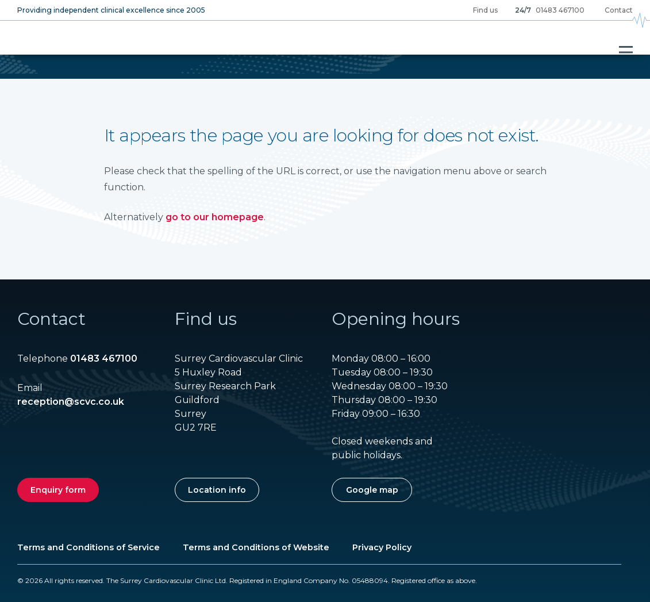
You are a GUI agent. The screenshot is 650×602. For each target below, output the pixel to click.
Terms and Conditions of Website (256, 547)
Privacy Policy (381, 547)
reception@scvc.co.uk (70, 401)
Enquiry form (58, 490)
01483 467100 (560, 10)
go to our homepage (215, 217)
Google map (372, 490)
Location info (217, 490)
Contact (619, 10)
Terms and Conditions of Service (88, 547)
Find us (485, 10)
